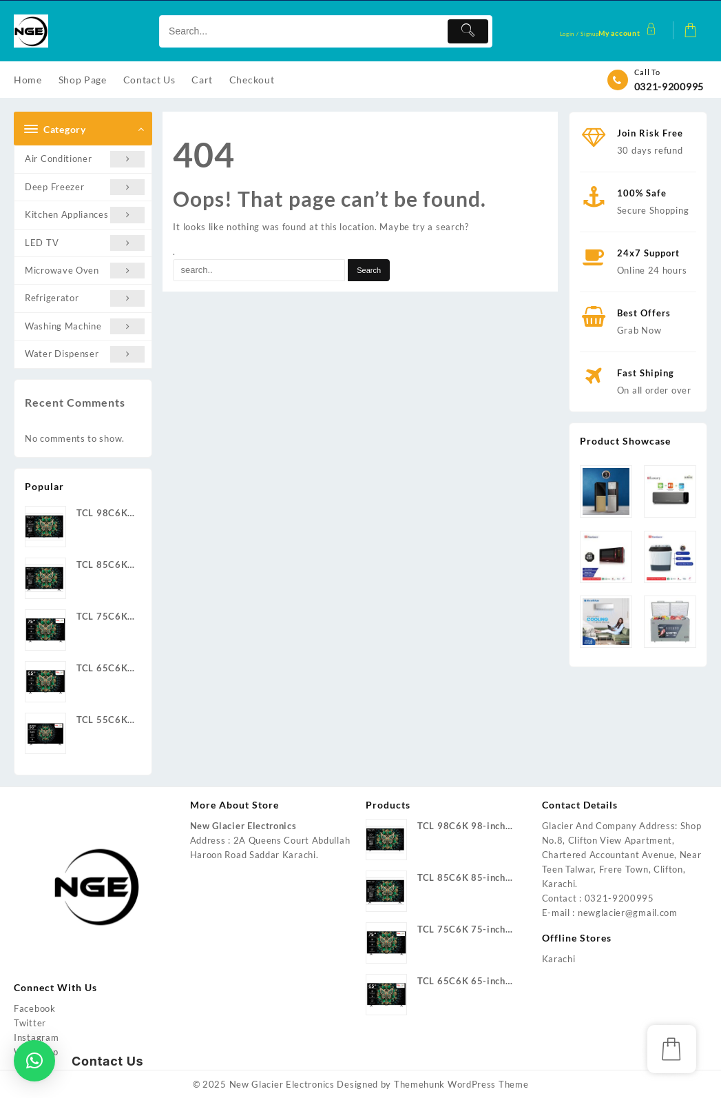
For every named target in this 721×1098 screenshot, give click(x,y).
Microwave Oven (85, 270)
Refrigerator (85, 298)
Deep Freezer (85, 187)
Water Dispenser (85, 354)
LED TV (85, 243)
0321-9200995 (669, 86)
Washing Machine (85, 326)
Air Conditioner (85, 159)
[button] (34, 1060)
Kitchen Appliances (85, 215)
